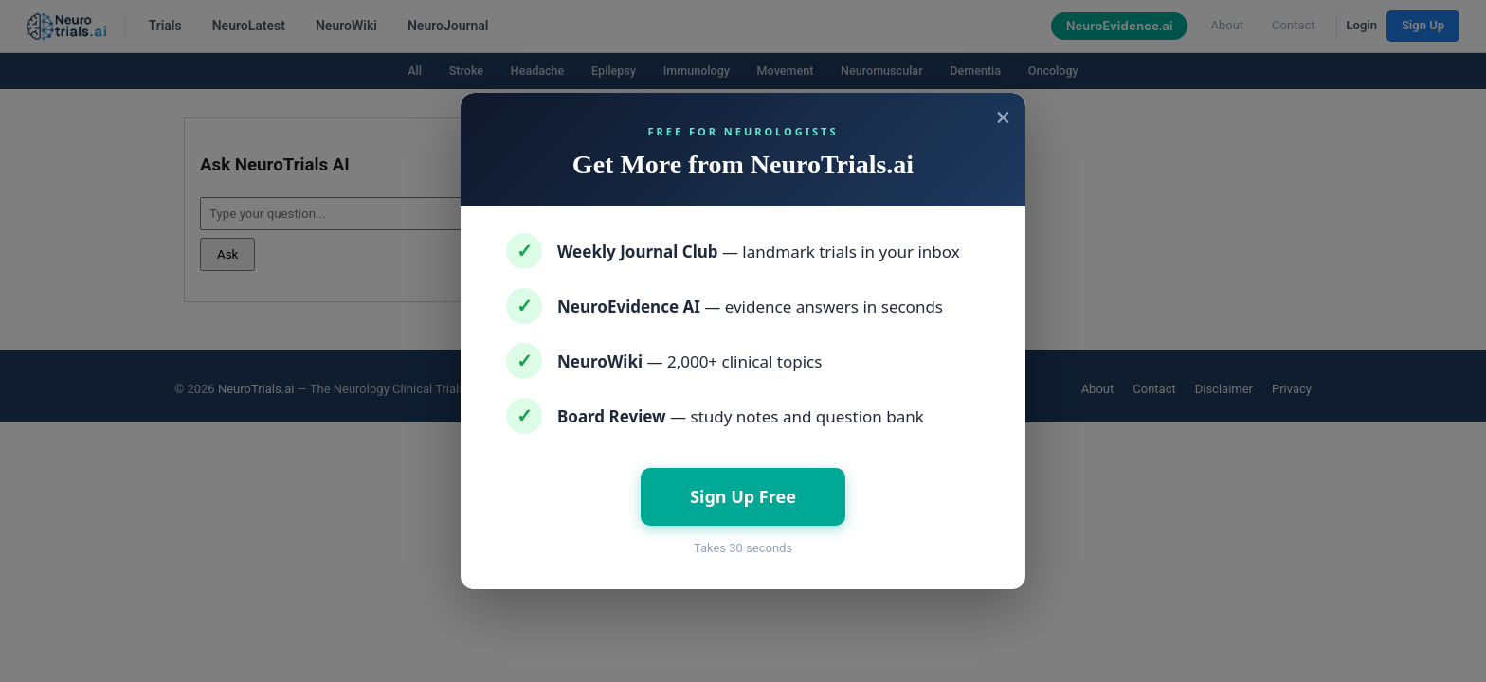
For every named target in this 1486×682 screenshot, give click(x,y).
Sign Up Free (743, 496)
